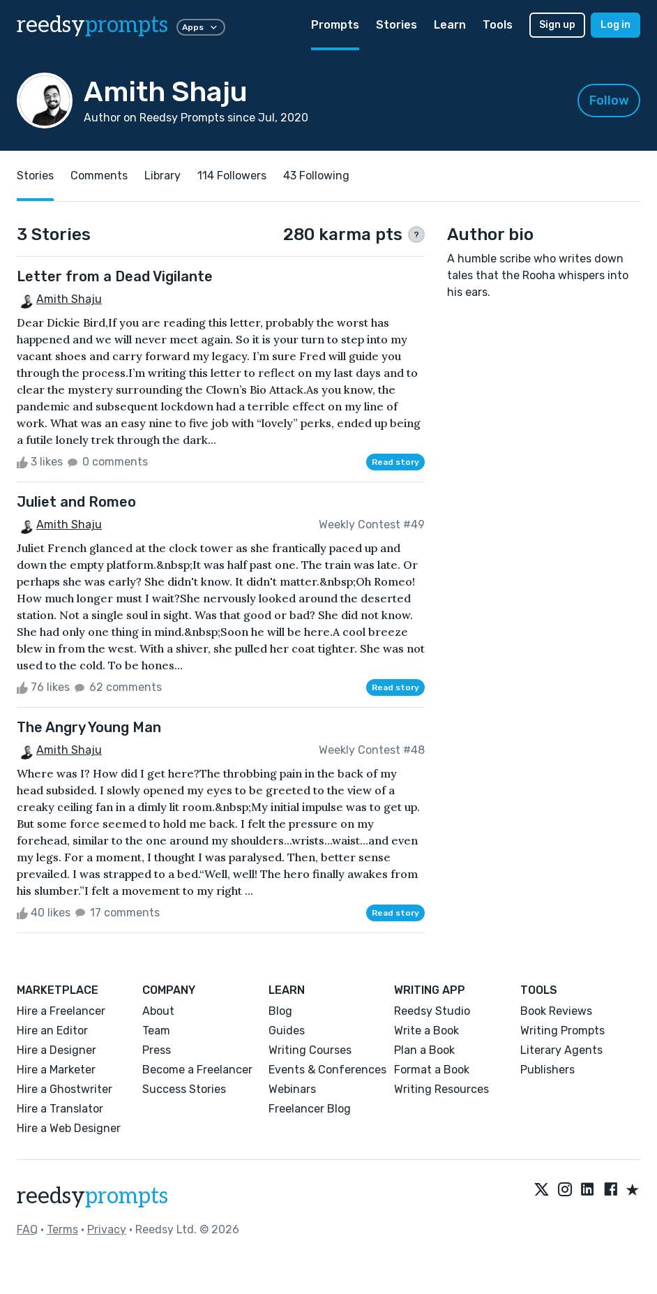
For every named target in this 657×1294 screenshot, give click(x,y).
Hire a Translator (60, 1108)
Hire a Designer (56, 1050)
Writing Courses (310, 1050)
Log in (615, 25)
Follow (609, 100)
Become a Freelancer (197, 1069)
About (158, 1011)
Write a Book (426, 1030)
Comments (99, 175)
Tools (498, 24)
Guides (287, 1030)
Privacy (106, 1229)
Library (162, 175)
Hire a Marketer (56, 1069)
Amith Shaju (69, 299)
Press (156, 1050)
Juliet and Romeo (76, 501)
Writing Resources (441, 1089)
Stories (396, 24)
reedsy (92, 1196)
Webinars (292, 1089)
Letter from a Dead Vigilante (115, 276)
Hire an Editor (52, 1030)
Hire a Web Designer (69, 1128)
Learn (450, 24)
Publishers (547, 1069)
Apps (201, 27)
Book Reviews (556, 1011)
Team (156, 1030)
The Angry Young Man (89, 727)
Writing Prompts (562, 1030)
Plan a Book (424, 1050)
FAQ (27, 1229)
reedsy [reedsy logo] (92, 25)
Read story (395, 462)
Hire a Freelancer (61, 1011)
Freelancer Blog (310, 1108)
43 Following (316, 175)
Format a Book (431, 1069)
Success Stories (184, 1089)
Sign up (557, 25)
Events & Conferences (327, 1069)
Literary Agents (561, 1050)
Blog (280, 1011)
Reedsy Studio (432, 1011)
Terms (62, 1229)
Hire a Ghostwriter (64, 1089)
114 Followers (231, 175)
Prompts (335, 24)
